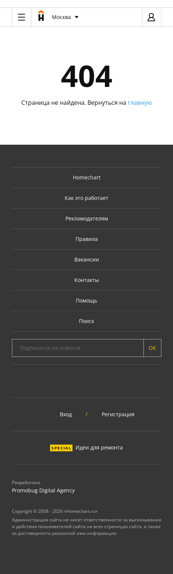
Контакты (86, 279)
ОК (152, 347)
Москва (61, 17)
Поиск (86, 320)
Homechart (87, 177)
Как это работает (86, 197)
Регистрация (118, 414)
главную (140, 102)
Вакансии (86, 259)
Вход (66, 414)
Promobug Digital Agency (43, 490)
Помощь (86, 300)
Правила (86, 238)
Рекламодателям (86, 218)
